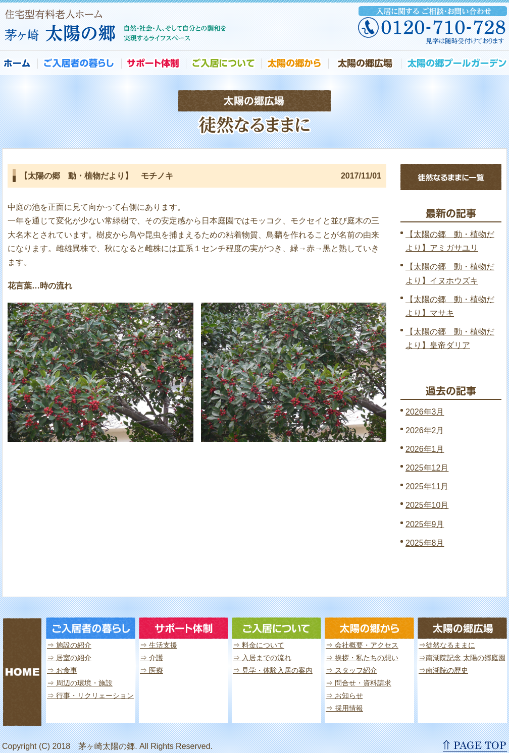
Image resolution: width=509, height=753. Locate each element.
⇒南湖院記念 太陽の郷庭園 (462, 658)
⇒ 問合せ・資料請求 (358, 683)
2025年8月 (424, 543)
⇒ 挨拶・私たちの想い (362, 658)
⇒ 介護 (151, 658)
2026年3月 (424, 412)
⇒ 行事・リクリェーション (90, 695)
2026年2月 (424, 430)
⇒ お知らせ (344, 695)
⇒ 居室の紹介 (69, 658)
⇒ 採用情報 (344, 708)
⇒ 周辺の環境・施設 (80, 683)
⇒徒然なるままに (447, 645)
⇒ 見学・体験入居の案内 (273, 670)
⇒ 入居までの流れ (262, 658)
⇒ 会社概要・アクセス (362, 645)
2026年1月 (424, 449)
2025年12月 (426, 468)
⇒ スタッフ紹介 (351, 670)
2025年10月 (426, 505)
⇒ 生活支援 (158, 645)
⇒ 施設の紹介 (69, 645)
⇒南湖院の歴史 (443, 670)
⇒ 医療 (151, 670)
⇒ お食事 (62, 670)
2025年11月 (426, 486)
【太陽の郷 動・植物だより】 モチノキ (96, 175)
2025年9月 (424, 524)
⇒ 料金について (258, 645)
